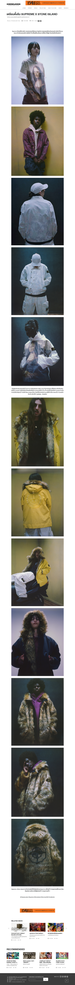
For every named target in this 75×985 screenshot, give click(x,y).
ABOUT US (56, 976)
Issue (35, 8)
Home (24, 8)
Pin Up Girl (43, 8)
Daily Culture (52, 8)
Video (60, 8)
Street (30, 8)
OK (45, 979)
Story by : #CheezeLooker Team (13, 21)
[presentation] (8, 929)
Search (66, 8)
